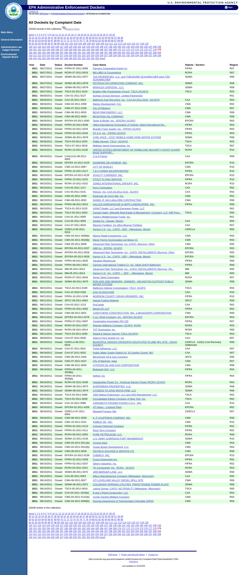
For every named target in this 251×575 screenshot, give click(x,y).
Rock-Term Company (104, 430)
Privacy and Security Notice (133, 555)
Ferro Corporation (102, 187)
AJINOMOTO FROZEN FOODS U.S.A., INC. (117, 403)
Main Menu (7, 32)
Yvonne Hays (100, 442)
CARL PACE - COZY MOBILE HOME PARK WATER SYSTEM (127, 137)
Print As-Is (133, 562)
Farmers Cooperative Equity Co (110, 68)
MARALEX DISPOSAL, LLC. (108, 87)
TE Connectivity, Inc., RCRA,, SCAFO (113, 467)
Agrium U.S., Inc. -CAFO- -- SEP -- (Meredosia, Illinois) (123, 273)
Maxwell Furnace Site (104, 411)
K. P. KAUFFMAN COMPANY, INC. (112, 417)
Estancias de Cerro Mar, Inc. (108, 196)
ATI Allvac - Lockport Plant (107, 407)
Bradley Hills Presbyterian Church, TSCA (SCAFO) (120, 91)
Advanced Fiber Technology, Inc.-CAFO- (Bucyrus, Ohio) (124, 244)
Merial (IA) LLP (101, 308)
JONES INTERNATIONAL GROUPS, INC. (116, 183)
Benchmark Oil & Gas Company (110, 356)
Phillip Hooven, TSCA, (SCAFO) (110, 141)
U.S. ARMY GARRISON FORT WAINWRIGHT (118, 438)
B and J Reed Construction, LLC (110, 492)
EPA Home (44, 14)
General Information (12, 39)
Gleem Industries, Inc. (105, 463)
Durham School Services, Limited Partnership (117, 95)
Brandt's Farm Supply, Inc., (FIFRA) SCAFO (117, 129)
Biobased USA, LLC (104, 369)
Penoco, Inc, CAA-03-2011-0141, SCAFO (115, 191)
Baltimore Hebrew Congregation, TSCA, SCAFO (119, 288)
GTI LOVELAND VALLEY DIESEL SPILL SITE (118, 480)
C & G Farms (100, 156)
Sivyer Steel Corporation (106, 277)
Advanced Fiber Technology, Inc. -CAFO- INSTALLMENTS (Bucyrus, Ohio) (134, 252)
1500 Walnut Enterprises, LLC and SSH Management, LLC (125, 394)
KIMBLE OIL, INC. (103, 422)
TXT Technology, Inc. (104, 329)
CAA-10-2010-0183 (103, 292)
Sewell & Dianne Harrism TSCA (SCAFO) (115, 333)
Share (230, 7)
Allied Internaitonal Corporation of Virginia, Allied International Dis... (129, 124)
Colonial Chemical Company (108, 426)
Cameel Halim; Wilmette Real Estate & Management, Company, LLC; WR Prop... (137, 212)
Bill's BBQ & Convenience (107, 72)
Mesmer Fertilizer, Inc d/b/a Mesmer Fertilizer (117, 225)
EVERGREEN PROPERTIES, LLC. (112, 386)
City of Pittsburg (101, 108)
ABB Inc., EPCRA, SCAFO (107, 248)
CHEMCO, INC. (101, 455)
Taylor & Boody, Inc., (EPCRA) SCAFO (114, 120)
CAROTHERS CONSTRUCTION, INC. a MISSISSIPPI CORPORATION (132, 313)
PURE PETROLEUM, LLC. (107, 434)
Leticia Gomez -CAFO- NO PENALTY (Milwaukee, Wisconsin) (126, 488)
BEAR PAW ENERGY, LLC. (108, 112)
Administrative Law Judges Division (12, 48)
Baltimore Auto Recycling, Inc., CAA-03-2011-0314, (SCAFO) (126, 99)
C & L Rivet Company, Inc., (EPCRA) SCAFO (117, 317)
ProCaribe (98, 304)
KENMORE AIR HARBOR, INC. (110, 162)
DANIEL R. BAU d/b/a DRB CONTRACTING (117, 200)
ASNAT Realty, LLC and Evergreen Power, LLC (118, 208)
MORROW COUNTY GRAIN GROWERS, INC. (118, 296)
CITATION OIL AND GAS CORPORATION (116, 365)
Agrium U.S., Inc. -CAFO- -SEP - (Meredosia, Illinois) (122, 229)
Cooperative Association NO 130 (110, 321)
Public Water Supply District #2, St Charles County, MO (123, 352)
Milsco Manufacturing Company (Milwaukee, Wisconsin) (123, 476)
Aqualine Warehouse (104, 260)
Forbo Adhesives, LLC (105, 348)
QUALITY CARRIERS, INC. (108, 175)
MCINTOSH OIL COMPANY (108, 116)
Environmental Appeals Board (10, 55)
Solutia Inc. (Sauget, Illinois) (108, 221)
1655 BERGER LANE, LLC (107, 472)
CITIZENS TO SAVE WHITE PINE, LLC (114, 390)
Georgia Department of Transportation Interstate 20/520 (123, 501)
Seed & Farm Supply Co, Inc (108, 338)
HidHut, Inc (99, 375)
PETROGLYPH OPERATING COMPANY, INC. (118, 83)
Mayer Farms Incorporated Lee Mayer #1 (115, 239)
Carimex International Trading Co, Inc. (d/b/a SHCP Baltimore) (127, 264)
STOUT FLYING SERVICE (107, 179)
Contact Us (33, 11)
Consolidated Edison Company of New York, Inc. (119, 398)
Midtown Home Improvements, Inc (111, 145)
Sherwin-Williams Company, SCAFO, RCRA (117, 325)
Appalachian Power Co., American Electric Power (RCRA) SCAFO (129, 382)
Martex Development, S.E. (107, 104)
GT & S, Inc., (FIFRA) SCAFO (109, 133)
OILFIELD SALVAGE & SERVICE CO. (114, 451)
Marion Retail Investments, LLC (110, 235)
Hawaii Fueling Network (106, 300)
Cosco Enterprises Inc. (105, 459)
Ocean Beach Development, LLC (111, 447)
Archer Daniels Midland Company (111, 497)
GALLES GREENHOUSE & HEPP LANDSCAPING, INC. (124, 204)
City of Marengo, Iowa (105, 361)
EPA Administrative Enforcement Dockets (67, 14)
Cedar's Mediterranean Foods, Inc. (112, 216)
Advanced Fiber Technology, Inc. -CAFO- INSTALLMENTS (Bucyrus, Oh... (133, 269)
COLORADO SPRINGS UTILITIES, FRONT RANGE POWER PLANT (131, 484)
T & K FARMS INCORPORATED (110, 171)
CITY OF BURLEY (103, 166)
